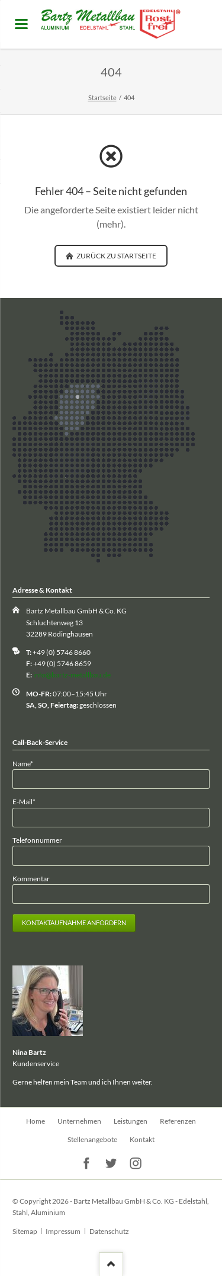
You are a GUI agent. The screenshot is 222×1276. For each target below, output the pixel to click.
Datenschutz (109, 1231)
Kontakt (142, 1139)
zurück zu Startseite (115, 255)
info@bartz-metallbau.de (72, 674)
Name (28, 763)
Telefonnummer (37, 840)
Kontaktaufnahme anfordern (74, 922)
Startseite (102, 97)
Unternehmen (79, 1121)
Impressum (63, 1231)
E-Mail (28, 801)
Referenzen (178, 1121)
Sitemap (24, 1231)
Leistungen (130, 1121)
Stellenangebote (92, 1139)
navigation (21, 24)
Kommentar (31, 878)
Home (35, 1121)
